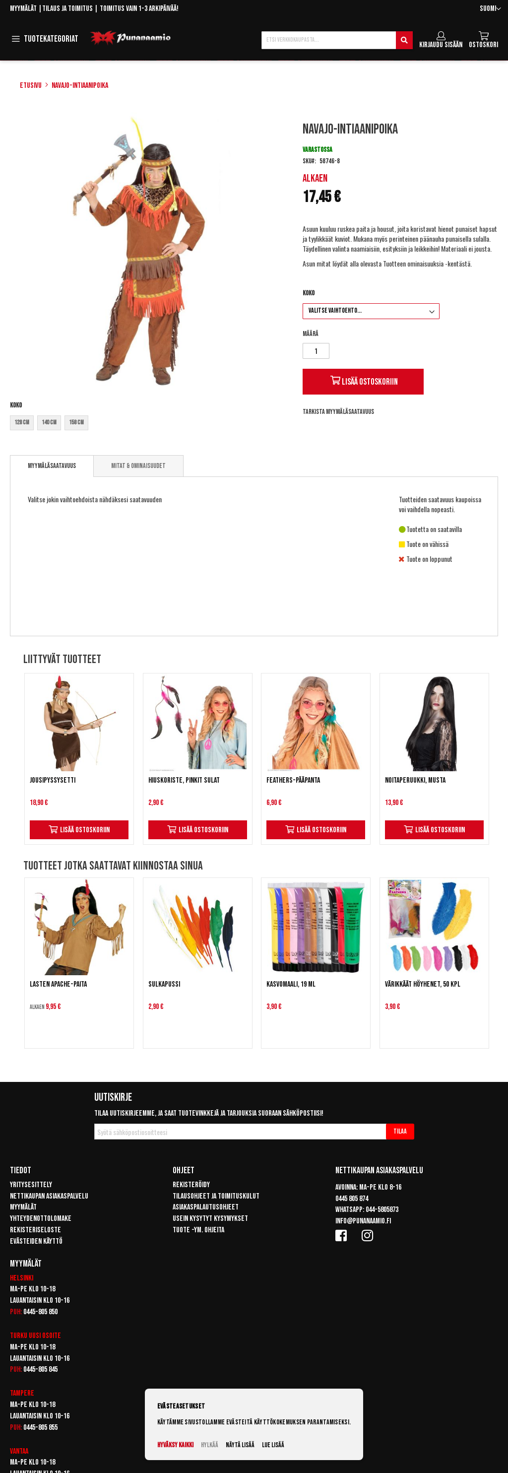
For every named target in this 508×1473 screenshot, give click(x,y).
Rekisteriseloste (35, 1230)
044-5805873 (382, 1209)
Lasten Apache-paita (58, 984)
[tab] (52, 466)
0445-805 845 (40, 1369)
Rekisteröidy (191, 1185)
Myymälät (23, 8)
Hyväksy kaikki (175, 1445)
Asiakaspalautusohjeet (206, 1207)
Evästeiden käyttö (36, 1241)
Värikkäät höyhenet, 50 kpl (422, 984)
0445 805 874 (351, 1199)
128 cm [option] (21, 422)
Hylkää (209, 1445)
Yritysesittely (31, 1185)
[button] (490, 9)
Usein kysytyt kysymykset (210, 1218)
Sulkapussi (164, 984)
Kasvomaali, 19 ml (291, 984)
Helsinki (21, 1278)
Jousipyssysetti (52, 780)
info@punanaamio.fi (363, 1221)
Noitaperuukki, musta (415, 780)
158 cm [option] (76, 422)
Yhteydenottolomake (40, 1218)
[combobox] (337, 40)
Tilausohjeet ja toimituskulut (216, 1196)
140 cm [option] (49, 422)
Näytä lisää (240, 1445)
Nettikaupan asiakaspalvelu (49, 1196)
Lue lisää (273, 1445)
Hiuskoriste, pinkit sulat (184, 780)
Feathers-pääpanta (293, 780)
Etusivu (31, 85)
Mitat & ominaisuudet (138, 466)
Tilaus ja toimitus (67, 8)
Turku (18, 1335)
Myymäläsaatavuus (52, 466)
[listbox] (149, 424)
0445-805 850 (40, 1312)
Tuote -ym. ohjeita (198, 1230)
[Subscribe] (400, 1131)
